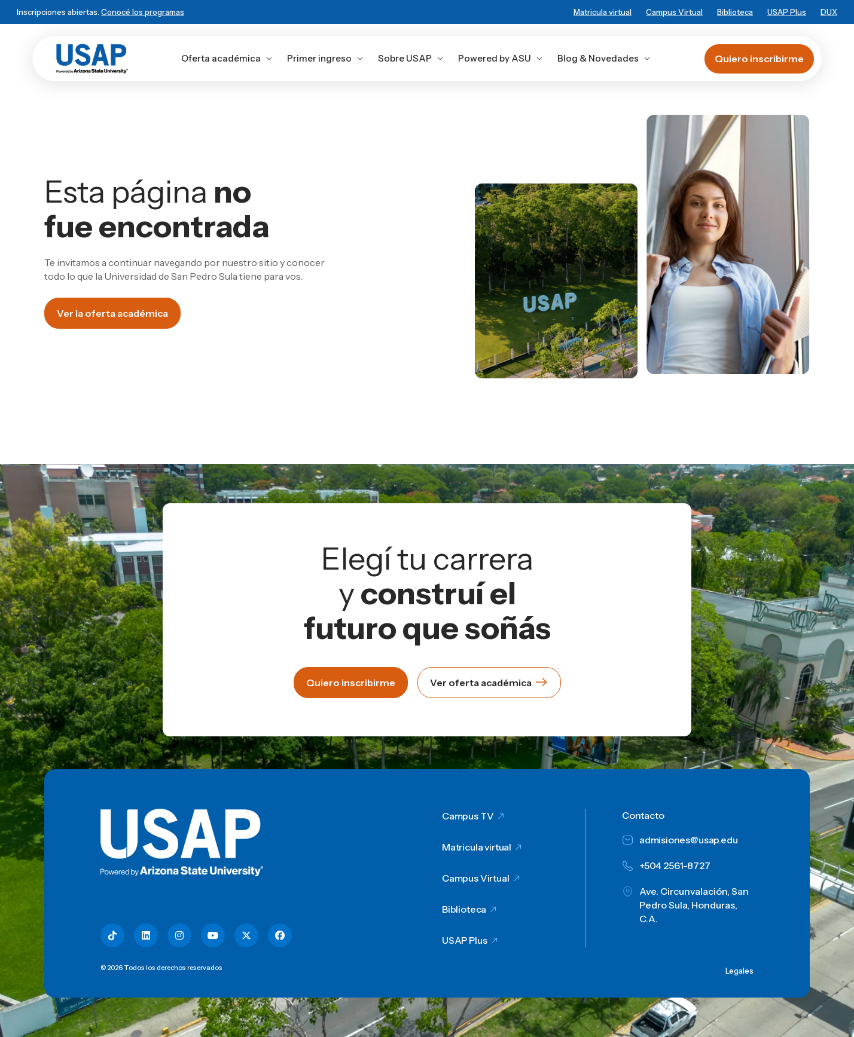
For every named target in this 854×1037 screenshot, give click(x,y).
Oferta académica (227, 58)
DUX (829, 12)
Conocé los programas (142, 12)
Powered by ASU (500, 58)
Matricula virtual (603, 12)
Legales (739, 970)
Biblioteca (735, 12)
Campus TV (468, 816)
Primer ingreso (325, 58)
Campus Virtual (674, 12)
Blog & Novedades (604, 58)
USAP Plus (786, 12)
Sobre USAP (411, 58)
